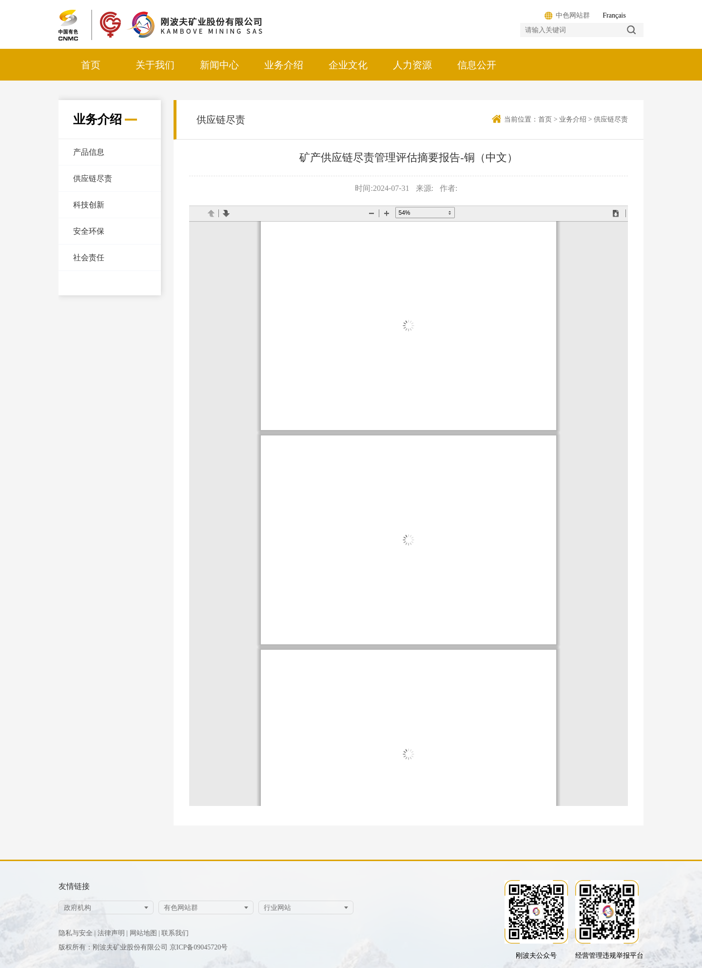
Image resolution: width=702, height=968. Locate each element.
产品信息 (88, 152)
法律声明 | (113, 933)
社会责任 (88, 257)
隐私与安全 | (77, 933)
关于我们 (155, 65)
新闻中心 (219, 65)
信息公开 (476, 65)
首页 (90, 65)
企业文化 (348, 65)
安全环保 (88, 231)
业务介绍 (283, 65)
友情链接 (74, 886)
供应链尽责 (92, 178)
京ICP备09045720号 (199, 947)
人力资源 (412, 65)
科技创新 (88, 205)
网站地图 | (145, 933)
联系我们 (175, 933)
